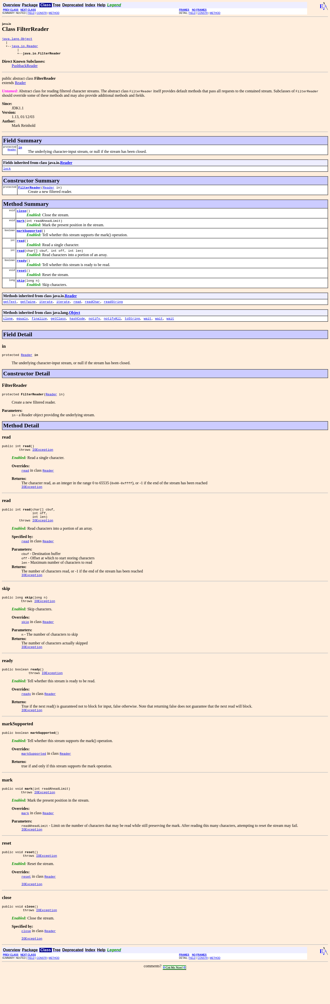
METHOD (54, 13)
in (20, 151)
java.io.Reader (24, 48)
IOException (42, 465)
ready (21, 270)
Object (74, 325)
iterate (46, 314)
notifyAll (112, 331)
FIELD (31, 13)
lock (7, 173)
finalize (39, 331)
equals (22, 331)
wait (147, 331)
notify (94, 331)
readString (113, 314)
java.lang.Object (17, 39)
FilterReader (29, 193)
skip (20, 292)
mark (20, 228)
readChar (92, 314)
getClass (58, 331)
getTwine (27, 314)
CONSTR (42, 13)
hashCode (77, 331)
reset (21, 281)
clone (8, 331)
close (21, 217)
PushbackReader (25, 69)
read (20, 249)
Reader (20, 86)
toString (132, 331)
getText (10, 314)
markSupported (29, 238)
